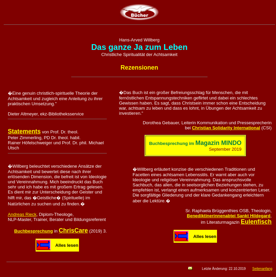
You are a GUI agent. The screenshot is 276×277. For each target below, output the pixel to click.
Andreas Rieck (22, 214)
